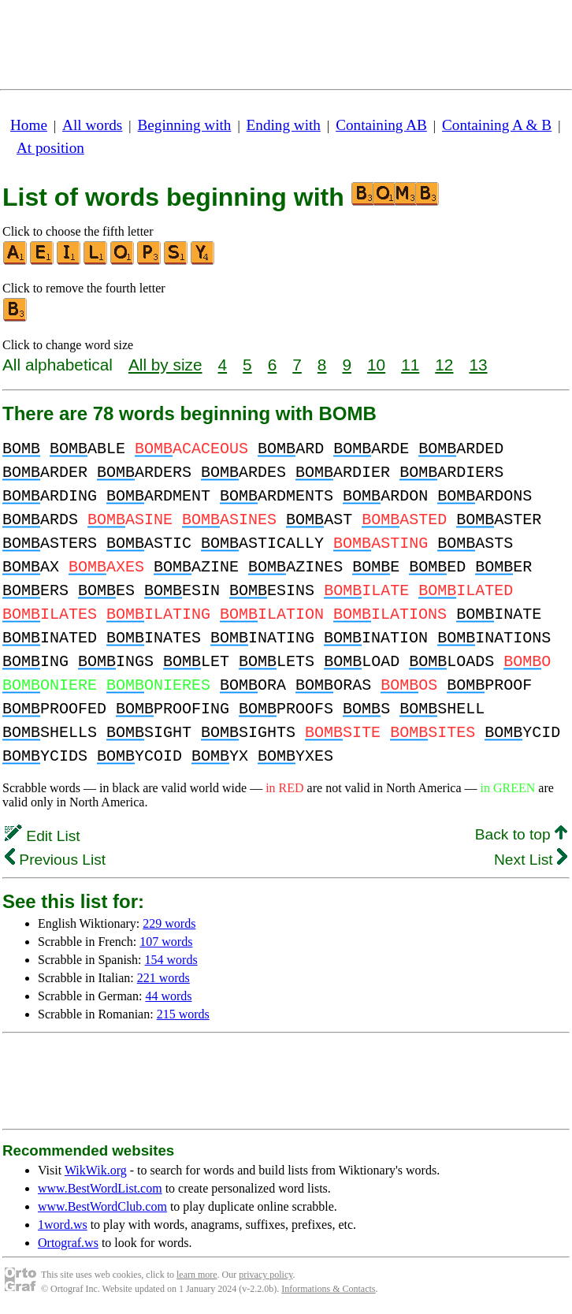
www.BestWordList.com (100, 1188)
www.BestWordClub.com (102, 1206)
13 (478, 364)
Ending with (284, 125)
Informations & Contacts (328, 1288)
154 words (171, 959)
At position (50, 148)
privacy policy (265, 1274)
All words (92, 125)
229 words (169, 923)
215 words (183, 1014)
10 (376, 364)
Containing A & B (497, 125)
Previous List (55, 859)
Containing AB (381, 125)
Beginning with (185, 125)
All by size (165, 364)
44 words (168, 996)
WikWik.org (96, 1170)
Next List (530, 859)
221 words (163, 978)
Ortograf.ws (68, 1242)
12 (444, 364)
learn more (196, 1274)
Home (28, 125)
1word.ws (62, 1224)
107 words (165, 941)
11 (410, 364)
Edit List (42, 836)
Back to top (521, 834)
